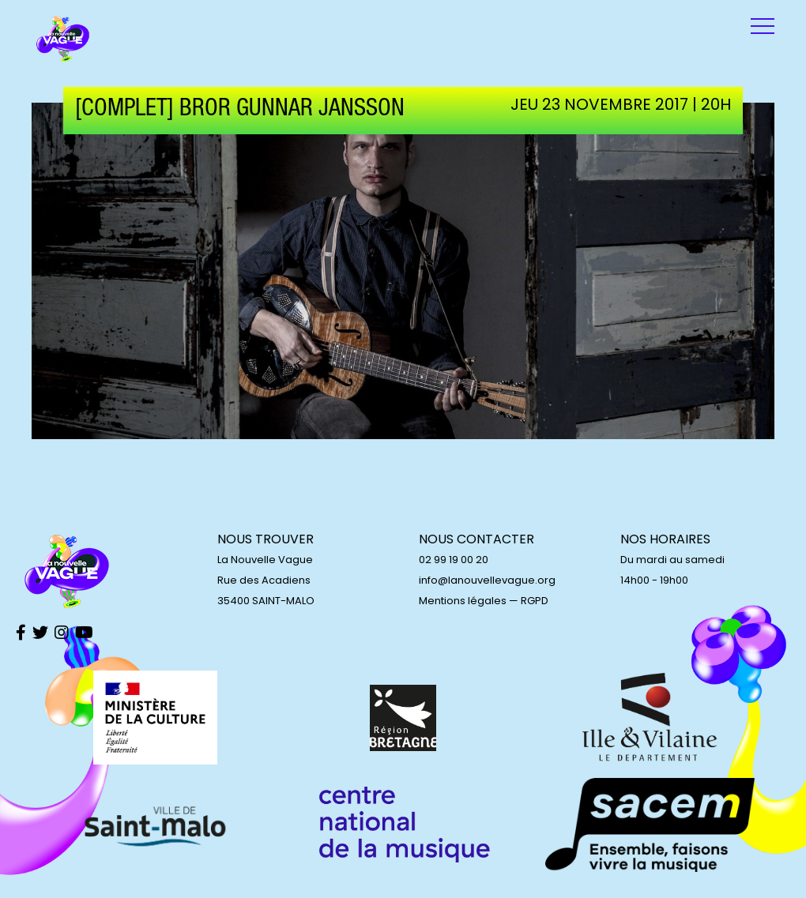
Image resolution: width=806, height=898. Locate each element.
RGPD (534, 600)
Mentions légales (463, 600)
